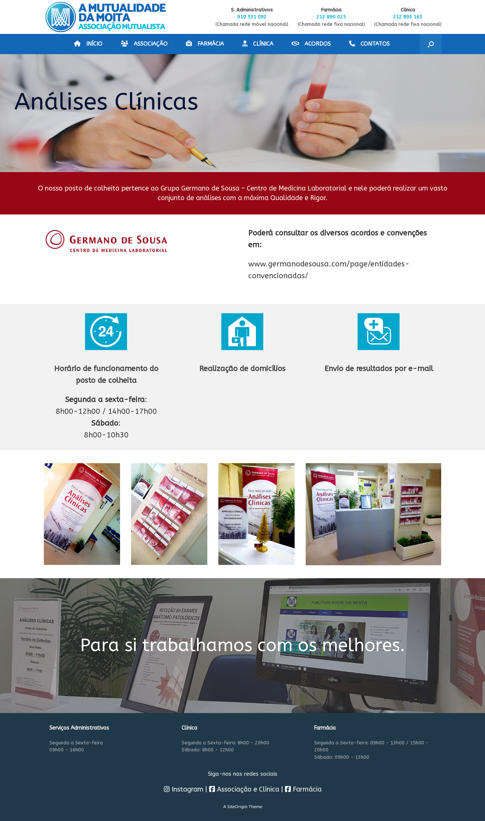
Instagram (183, 789)
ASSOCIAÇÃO (144, 44)
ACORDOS (311, 44)
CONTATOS (369, 44)
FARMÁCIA (205, 44)
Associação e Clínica (244, 789)
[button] (431, 44)
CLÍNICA (257, 44)
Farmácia (303, 789)
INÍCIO (88, 44)
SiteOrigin (237, 806)
